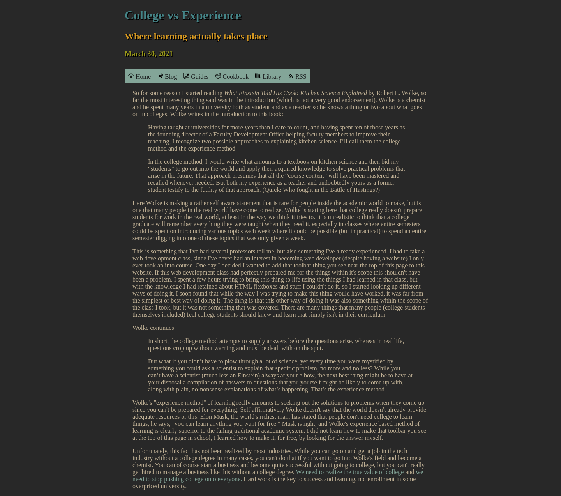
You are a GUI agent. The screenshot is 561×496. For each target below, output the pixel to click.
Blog (167, 76)
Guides (195, 76)
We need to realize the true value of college (351, 472)
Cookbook (232, 76)
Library (268, 76)
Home (139, 76)
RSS (297, 76)
